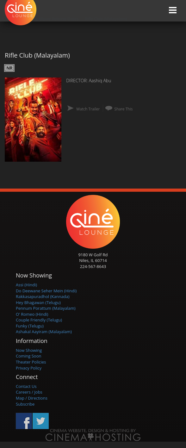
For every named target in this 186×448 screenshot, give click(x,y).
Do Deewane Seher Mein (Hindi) (46, 291)
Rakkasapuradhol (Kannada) (43, 296)
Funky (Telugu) (30, 326)
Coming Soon (28, 356)
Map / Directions (31, 398)
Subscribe (25, 404)
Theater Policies (31, 362)
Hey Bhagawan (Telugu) (38, 302)
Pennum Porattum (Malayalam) (46, 308)
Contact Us (26, 386)
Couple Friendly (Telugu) (39, 320)
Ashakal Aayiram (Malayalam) (44, 331)
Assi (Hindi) (26, 285)
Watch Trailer (88, 109)
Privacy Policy (28, 368)
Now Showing (29, 350)
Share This (123, 109)
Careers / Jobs (29, 392)
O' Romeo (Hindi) (32, 314)
